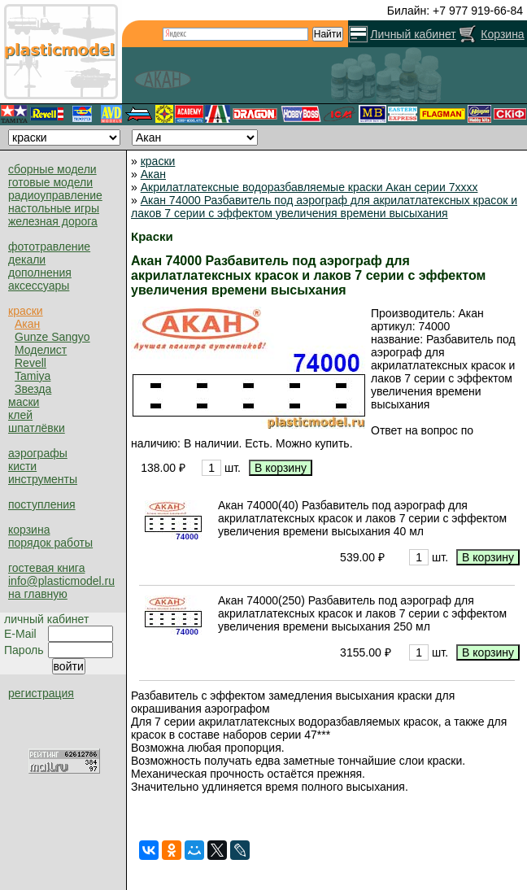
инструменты (42, 479)
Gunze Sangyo (52, 336)
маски (23, 401)
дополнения (40, 272)
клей (20, 414)
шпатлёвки (36, 427)
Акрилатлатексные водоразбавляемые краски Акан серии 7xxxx (309, 187)
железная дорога (53, 221)
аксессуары (38, 285)
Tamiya (32, 375)
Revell (30, 362)
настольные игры (53, 208)
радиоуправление (55, 195)
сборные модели (52, 169)
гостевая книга (46, 567)
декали (27, 259)
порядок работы (50, 542)
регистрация (41, 693)
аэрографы (38, 453)
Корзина (502, 34)
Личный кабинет (412, 34)
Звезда (33, 388)
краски (25, 310)
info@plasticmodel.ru (61, 580)
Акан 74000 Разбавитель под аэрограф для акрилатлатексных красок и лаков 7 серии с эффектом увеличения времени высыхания (324, 207)
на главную (38, 593)
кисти (22, 466)
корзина (29, 529)
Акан (27, 323)
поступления (42, 504)
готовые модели (50, 182)
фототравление (49, 246)
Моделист (41, 349)
